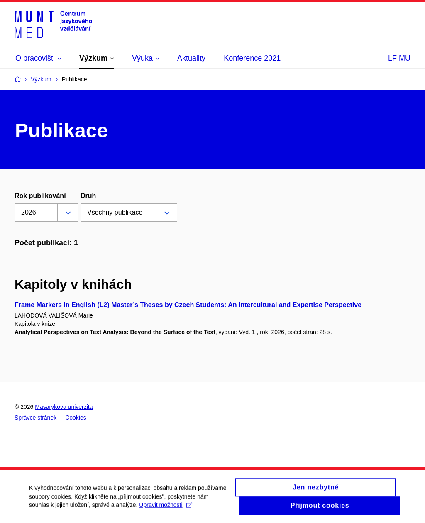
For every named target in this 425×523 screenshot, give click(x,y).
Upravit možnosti (165, 508)
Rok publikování (40, 195)
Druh (88, 195)
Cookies (75, 417)
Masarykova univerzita (64, 406)
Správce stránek (35, 417)
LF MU (399, 58)
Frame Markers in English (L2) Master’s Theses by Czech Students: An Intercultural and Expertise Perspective (188, 304)
